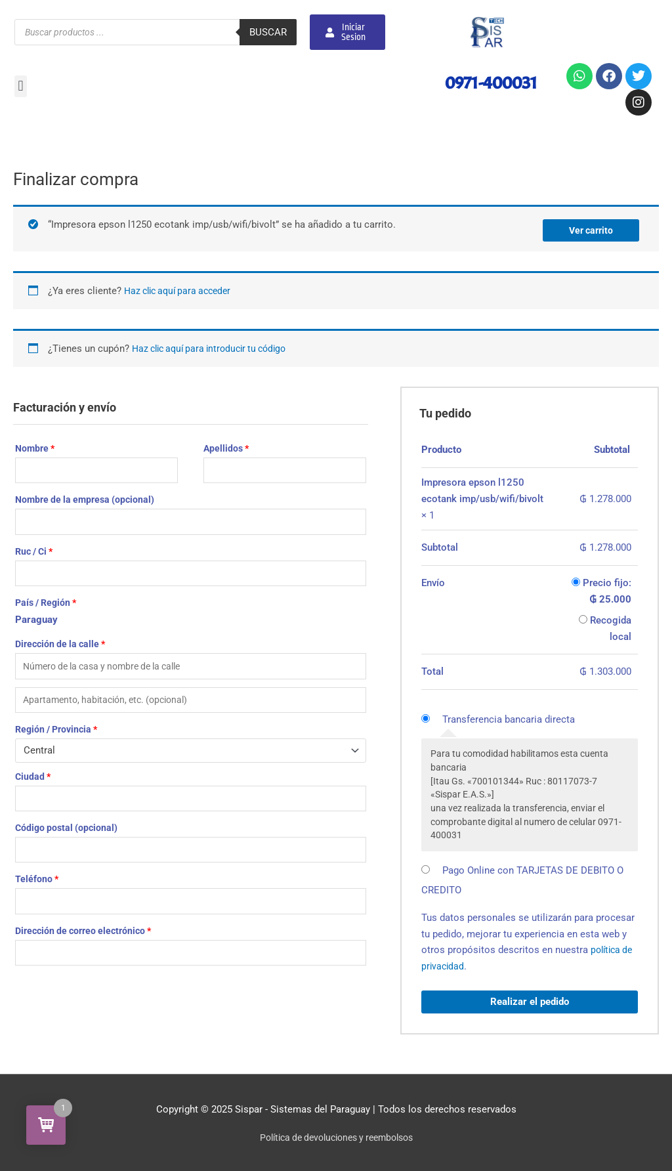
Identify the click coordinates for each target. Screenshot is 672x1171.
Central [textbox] (39, 759)
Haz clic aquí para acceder (182, 289)
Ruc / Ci (33, 553)
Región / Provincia (56, 738)
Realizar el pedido (529, 999)
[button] (20, 86)
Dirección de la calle (60, 648)
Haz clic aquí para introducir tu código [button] (215, 346)
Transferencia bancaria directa (508, 717)
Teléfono (36, 892)
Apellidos (226, 446)
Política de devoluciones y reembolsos (336, 1135)
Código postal (66, 839)
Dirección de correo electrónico (83, 946)
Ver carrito (589, 228)
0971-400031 (482, 81)
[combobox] (190, 759)
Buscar (268, 32)
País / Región (45, 606)
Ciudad (33, 785)
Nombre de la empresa (84, 499)
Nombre (34, 446)
